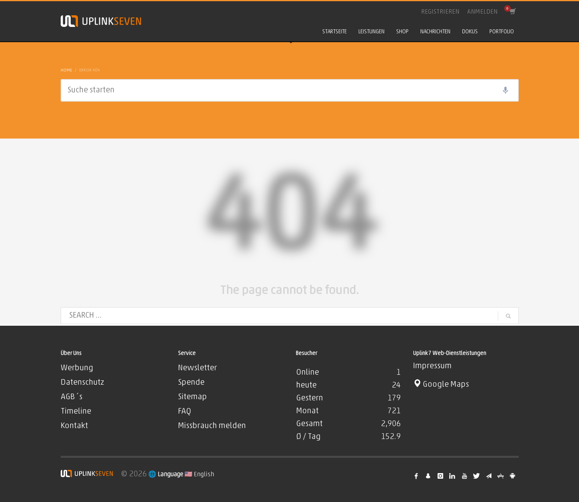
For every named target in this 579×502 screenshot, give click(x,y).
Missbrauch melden (212, 426)
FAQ (184, 412)
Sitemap (192, 397)
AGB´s (71, 397)
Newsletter (197, 368)
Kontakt (74, 426)
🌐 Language (166, 474)
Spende (191, 383)
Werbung (77, 368)
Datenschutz (82, 383)
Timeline (76, 412)
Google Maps (441, 385)
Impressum (432, 366)
